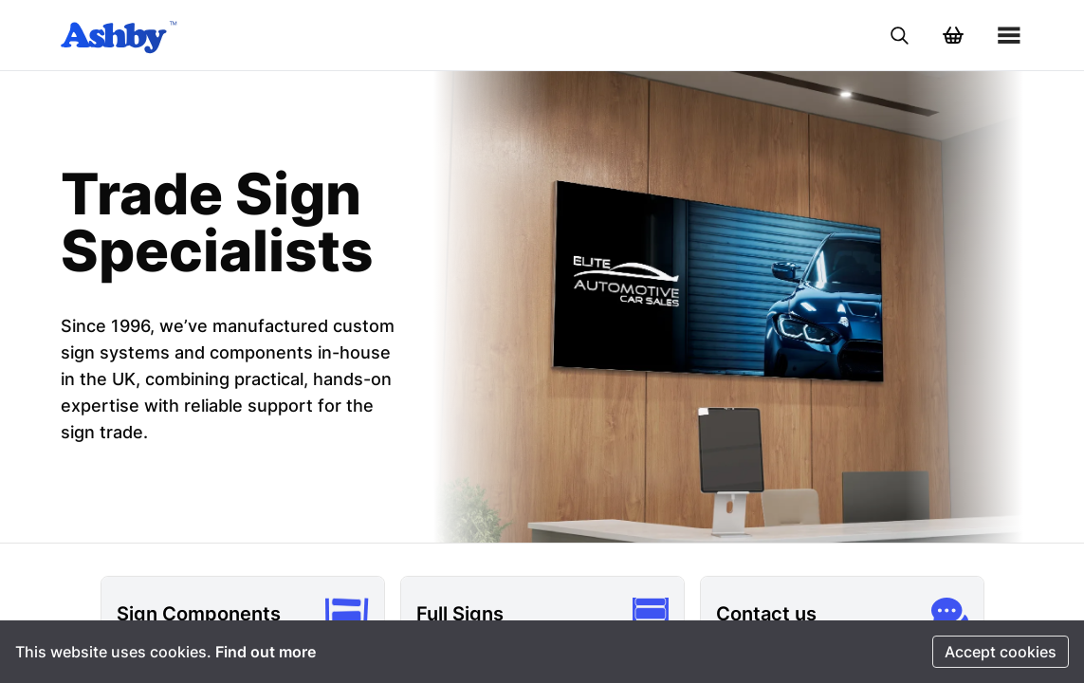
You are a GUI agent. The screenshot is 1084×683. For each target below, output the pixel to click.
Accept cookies (1000, 651)
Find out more (265, 651)
